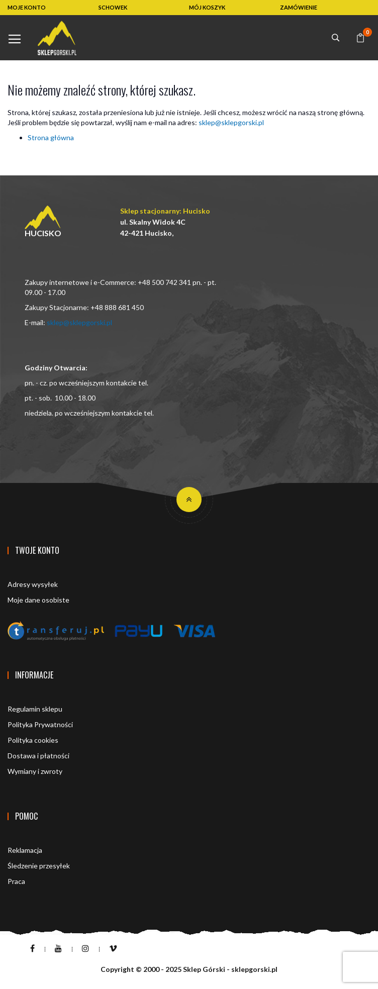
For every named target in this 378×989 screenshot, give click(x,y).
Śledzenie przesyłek (39, 865)
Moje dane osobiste (38, 600)
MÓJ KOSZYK (207, 7)
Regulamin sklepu (35, 709)
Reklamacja (25, 850)
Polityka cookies (33, 740)
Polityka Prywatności (40, 724)
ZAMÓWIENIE (298, 7)
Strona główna (51, 137)
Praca (16, 881)
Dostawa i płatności (38, 755)
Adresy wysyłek (33, 584)
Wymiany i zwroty (35, 771)
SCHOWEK (113, 7)
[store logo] (57, 38)
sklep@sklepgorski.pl (231, 122)
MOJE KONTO (27, 7)
